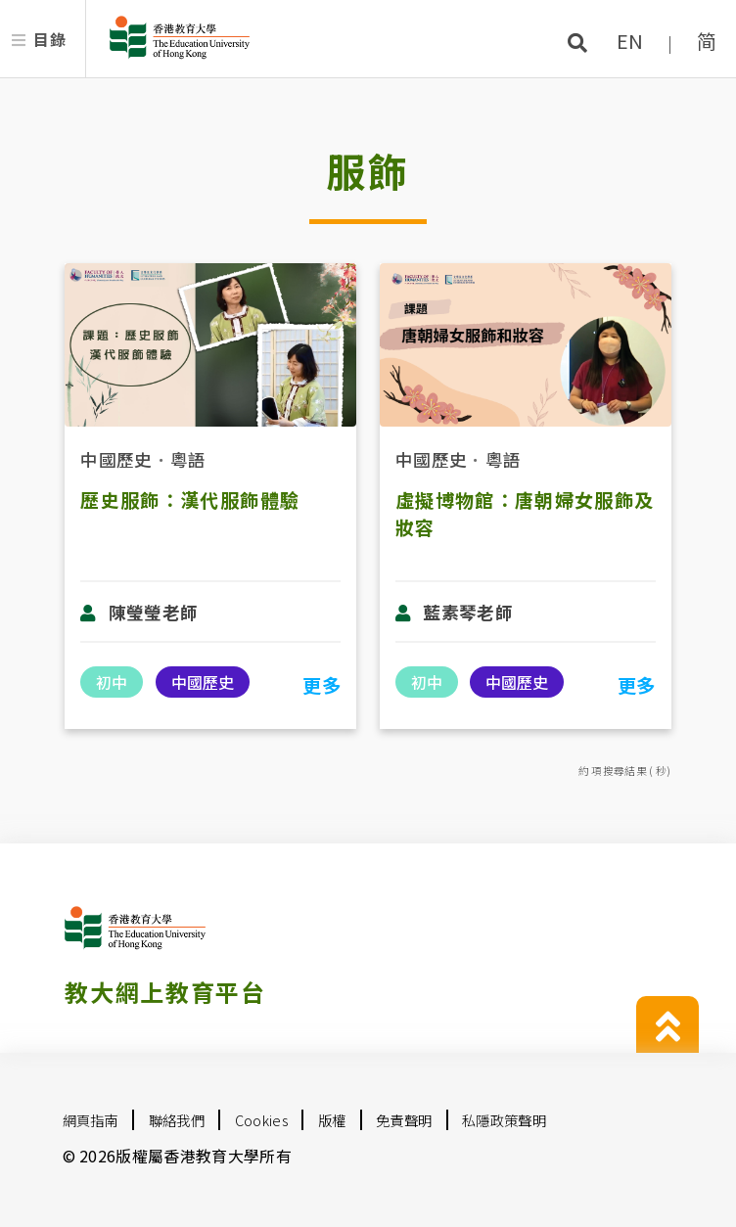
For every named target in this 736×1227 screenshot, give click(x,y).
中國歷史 (116, 459)
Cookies (261, 1120)
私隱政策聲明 (504, 1120)
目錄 (49, 39)
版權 (332, 1120)
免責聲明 (404, 1120)
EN (630, 40)
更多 (321, 685)
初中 (111, 682)
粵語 (188, 459)
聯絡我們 (177, 1120)
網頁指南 (90, 1120)
